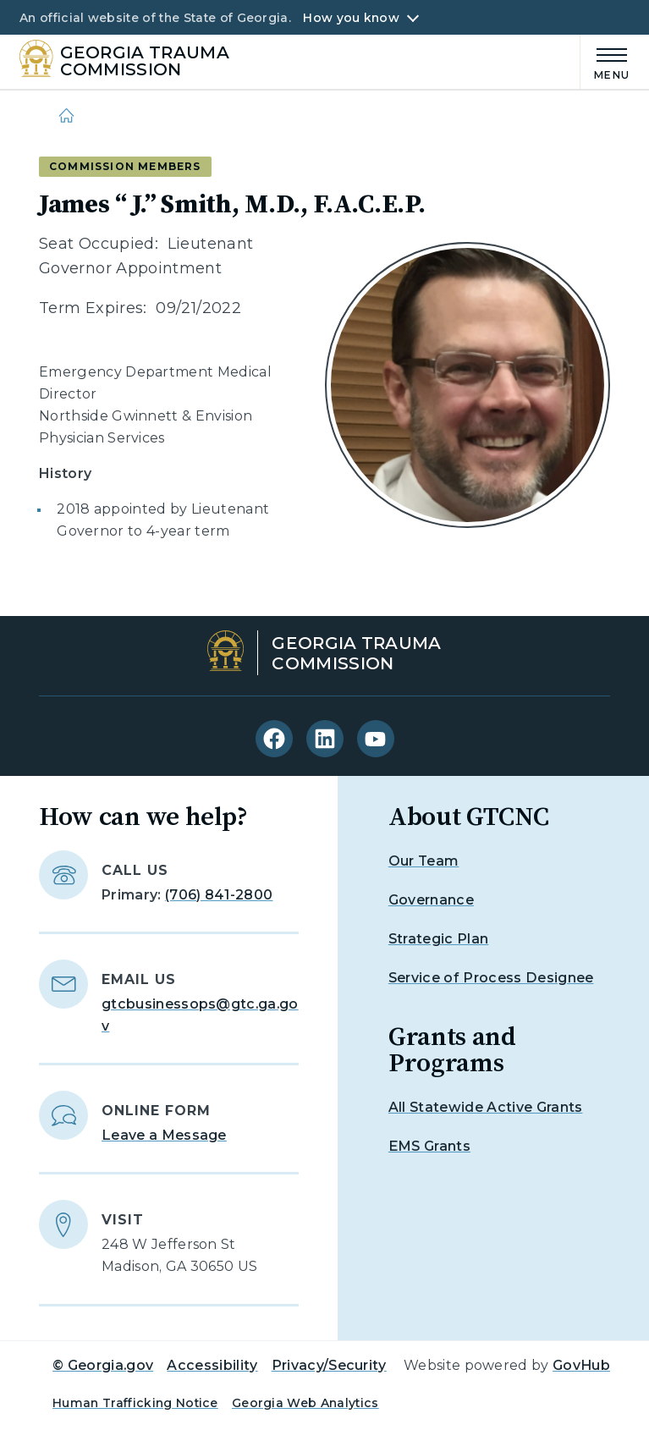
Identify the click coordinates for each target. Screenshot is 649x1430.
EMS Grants (429, 1146)
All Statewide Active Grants (485, 1107)
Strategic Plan (438, 939)
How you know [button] (351, 18)
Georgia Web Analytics (305, 1403)
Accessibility (212, 1365)
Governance (431, 900)
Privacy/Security (329, 1365)
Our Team (423, 861)
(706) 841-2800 (218, 895)
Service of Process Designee (491, 978)
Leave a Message (164, 1135)
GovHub (581, 1365)
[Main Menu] (605, 61)
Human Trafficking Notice (135, 1403)
